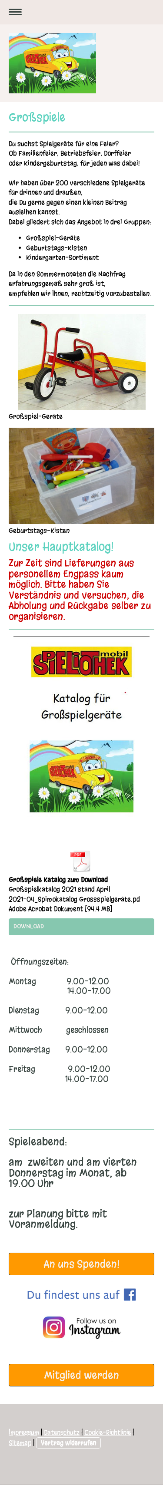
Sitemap (20, 1443)
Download (28, 926)
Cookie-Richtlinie (107, 1432)
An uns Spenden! (82, 1264)
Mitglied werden (81, 1375)
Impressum (24, 1432)
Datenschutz (62, 1432)
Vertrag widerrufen (68, 1443)
